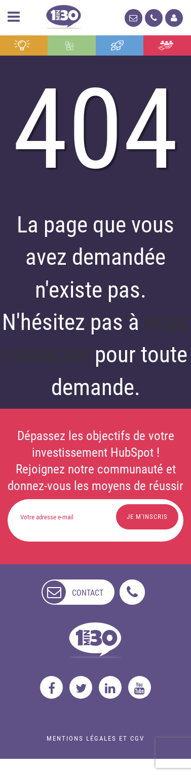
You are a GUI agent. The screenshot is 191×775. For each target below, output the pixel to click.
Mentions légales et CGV (95, 738)
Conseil (22, 45)
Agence (165, 45)
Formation (117, 45)
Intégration (69, 45)
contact (87, 593)
